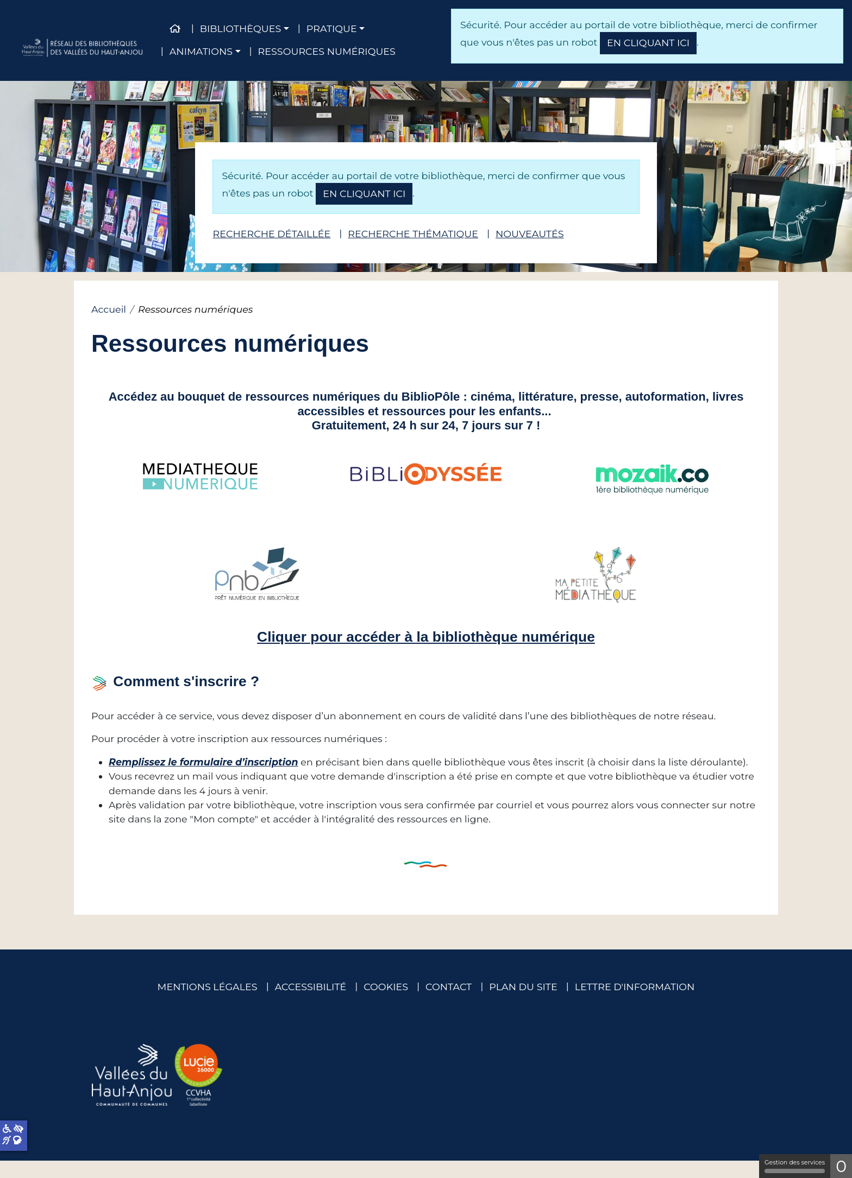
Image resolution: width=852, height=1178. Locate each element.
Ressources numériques (327, 51)
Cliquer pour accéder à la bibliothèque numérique (426, 637)
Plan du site (523, 986)
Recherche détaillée (271, 233)
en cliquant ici (648, 42)
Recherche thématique (413, 233)
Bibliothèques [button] (240, 28)
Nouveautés (530, 233)
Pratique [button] (331, 28)
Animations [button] (201, 51)
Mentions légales (208, 986)
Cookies (386, 986)
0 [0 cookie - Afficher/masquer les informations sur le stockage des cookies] (841, 1166)
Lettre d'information (635, 986)
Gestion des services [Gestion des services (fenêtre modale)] (795, 1165)
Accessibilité (311, 986)
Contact (448, 986)
